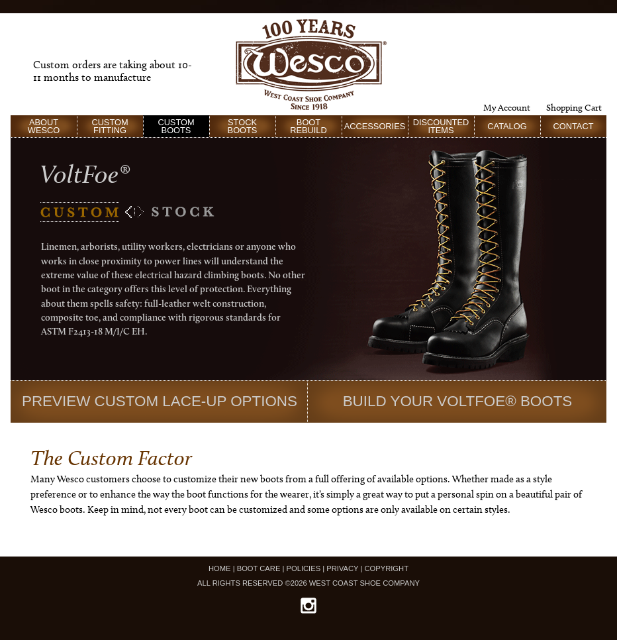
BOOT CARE (259, 568)
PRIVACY (342, 568)
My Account (506, 107)
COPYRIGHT (386, 568)
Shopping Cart (574, 107)
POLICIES (304, 568)
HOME (220, 568)
